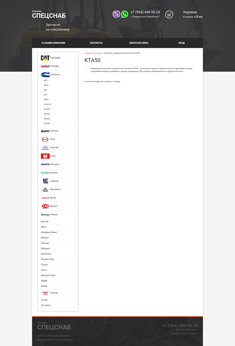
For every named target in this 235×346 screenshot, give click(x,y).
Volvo (43, 270)
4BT (45, 80)
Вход (182, 43)
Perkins (49, 214)
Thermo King (47, 259)
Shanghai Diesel (49, 232)
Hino (48, 139)
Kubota (49, 172)
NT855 (47, 123)
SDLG (43, 227)
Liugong (49, 181)
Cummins (50, 74)
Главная (88, 53)
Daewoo (49, 131)
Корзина (193, 14)
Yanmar (49, 293)
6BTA (46, 99)
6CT (45, 95)
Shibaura (45, 248)
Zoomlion (45, 305)
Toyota (44, 264)
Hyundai (49, 147)
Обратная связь (139, 43)
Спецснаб (49, 14)
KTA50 (47, 114)
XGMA (44, 280)
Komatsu (50, 164)
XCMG (44, 286)
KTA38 (47, 109)
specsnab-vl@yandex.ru (187, 329)
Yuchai (44, 300)
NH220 (47, 119)
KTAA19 (47, 104)
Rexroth (45, 221)
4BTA (46, 85)
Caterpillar (51, 58)
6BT (45, 90)
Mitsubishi (51, 189)
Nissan (49, 206)
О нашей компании (53, 43)
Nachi (48, 198)
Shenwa (45, 243)
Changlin (50, 66)
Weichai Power (48, 275)
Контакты (96, 43)
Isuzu (48, 156)
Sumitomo (46, 254)
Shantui (44, 237)
